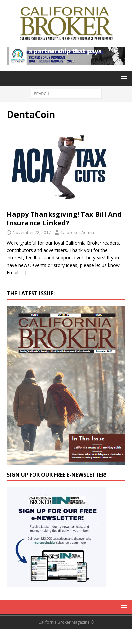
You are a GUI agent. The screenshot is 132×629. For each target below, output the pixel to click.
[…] (23, 272)
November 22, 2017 (32, 232)
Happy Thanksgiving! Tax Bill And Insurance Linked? (64, 218)
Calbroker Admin (77, 232)
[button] (122, 78)
